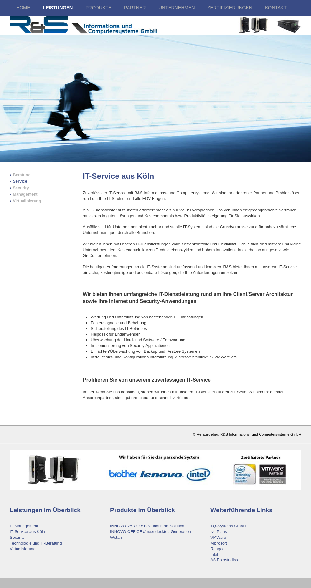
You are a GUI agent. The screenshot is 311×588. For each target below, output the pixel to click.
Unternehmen (177, 7)
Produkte (98, 7)
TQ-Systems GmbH (228, 526)
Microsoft (218, 543)
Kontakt (276, 7)
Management (25, 194)
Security (21, 187)
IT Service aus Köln (27, 531)
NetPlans (218, 531)
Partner (135, 7)
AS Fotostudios (224, 560)
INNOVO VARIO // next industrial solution (147, 526)
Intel (214, 554)
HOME (23, 7)
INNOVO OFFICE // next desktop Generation (150, 531)
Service (20, 181)
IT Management (24, 526)
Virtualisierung (27, 200)
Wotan (116, 537)
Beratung (21, 174)
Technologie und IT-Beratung (36, 543)
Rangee (217, 548)
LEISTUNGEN (58, 7)
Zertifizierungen (230, 7)
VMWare (218, 537)
